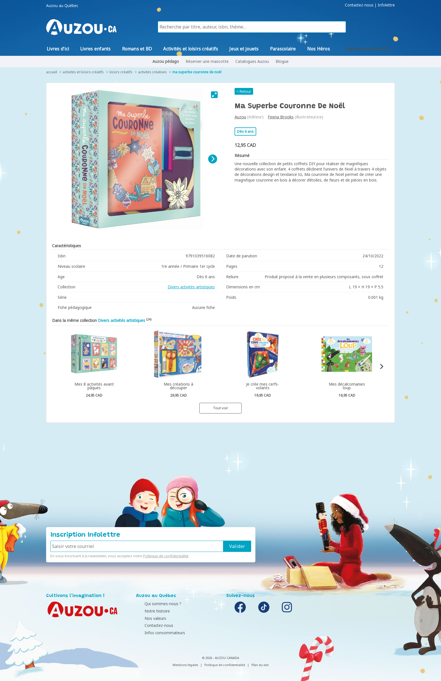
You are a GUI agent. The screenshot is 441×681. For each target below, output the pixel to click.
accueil (51, 72)
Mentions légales (185, 665)
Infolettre (386, 5)
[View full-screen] (214, 94)
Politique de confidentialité (165, 555)
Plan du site (260, 665)
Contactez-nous (359, 5)
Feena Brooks (281, 117)
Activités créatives (152, 72)
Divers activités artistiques (191, 286)
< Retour (244, 91)
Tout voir (220, 407)
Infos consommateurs (158, 632)
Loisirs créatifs (120, 72)
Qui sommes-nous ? (156, 603)
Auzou (240, 117)
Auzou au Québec (62, 5)
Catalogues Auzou (252, 61)
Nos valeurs (148, 618)
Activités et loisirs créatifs (83, 72)
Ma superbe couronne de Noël (196, 72)
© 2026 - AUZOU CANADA (220, 658)
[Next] (213, 159)
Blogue (282, 61)
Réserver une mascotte (207, 61)
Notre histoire (150, 611)
